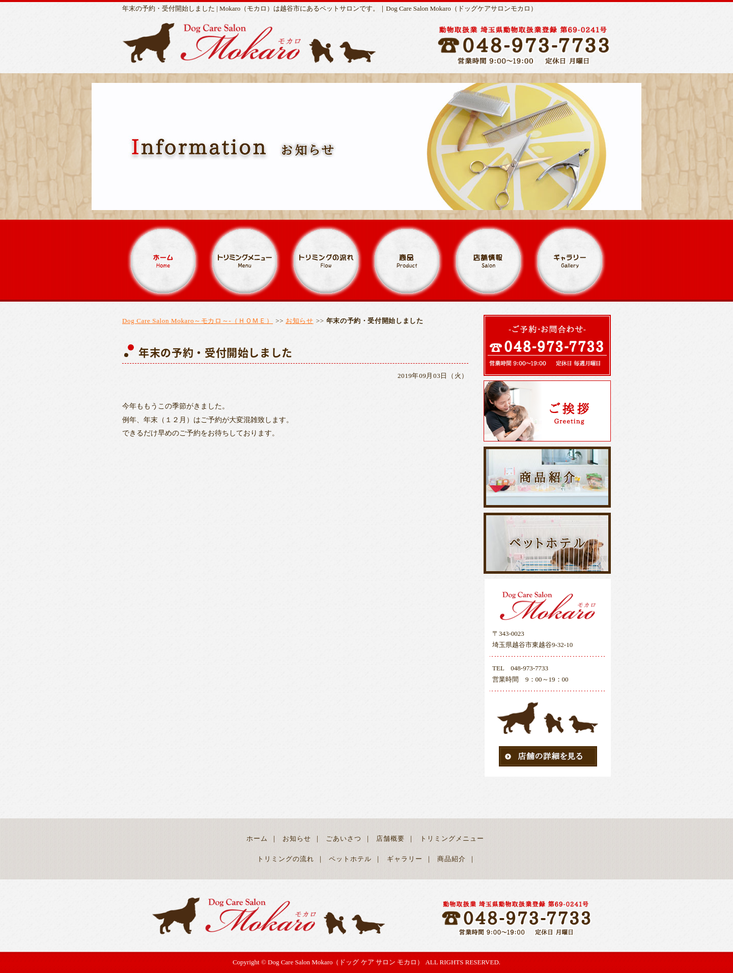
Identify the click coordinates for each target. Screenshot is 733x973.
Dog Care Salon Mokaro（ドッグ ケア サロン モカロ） (346, 962)
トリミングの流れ (285, 859)
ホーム (257, 838)
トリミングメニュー (452, 838)
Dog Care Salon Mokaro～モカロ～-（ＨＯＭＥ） (197, 321)
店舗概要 (390, 838)
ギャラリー (404, 859)
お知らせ (300, 321)
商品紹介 (451, 859)
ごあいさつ (343, 838)
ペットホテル (350, 859)
